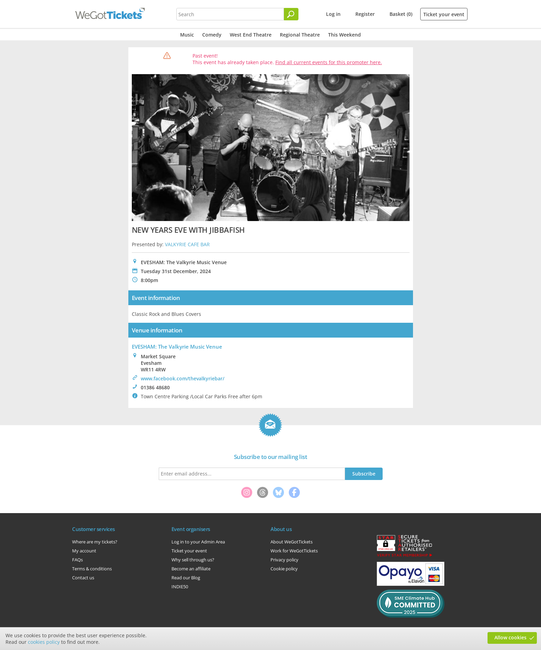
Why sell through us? (192, 560)
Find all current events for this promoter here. (328, 62)
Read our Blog (185, 577)
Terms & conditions (92, 569)
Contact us (83, 577)
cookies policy (44, 642)
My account (84, 551)
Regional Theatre (300, 34)
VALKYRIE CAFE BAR (187, 244)
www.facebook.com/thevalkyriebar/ (182, 378)
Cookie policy (284, 569)
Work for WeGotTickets (294, 551)
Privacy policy (284, 560)
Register (365, 14)
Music (187, 34)
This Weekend (344, 34)
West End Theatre (251, 34)
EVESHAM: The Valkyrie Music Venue (177, 346)
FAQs (77, 560)
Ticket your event (443, 14)
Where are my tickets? (94, 542)
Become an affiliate (190, 569)
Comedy (212, 34)
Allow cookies (510, 637)
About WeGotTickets (291, 542)
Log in (333, 14)
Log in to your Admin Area (198, 542)
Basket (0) (401, 14)
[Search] (291, 14)
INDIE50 (179, 586)
